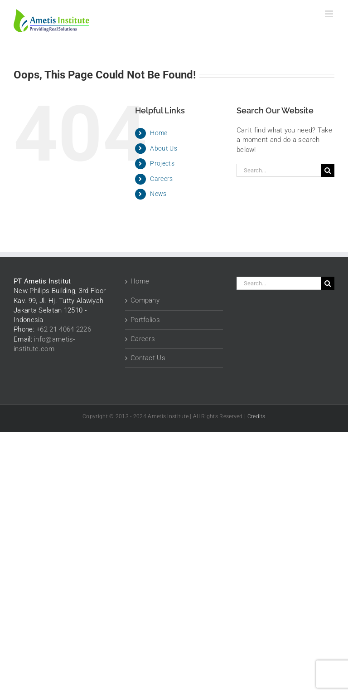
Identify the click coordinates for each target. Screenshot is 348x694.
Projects (162, 163)
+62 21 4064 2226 (63, 329)
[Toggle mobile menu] (329, 14)
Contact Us (147, 358)
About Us (163, 148)
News (158, 193)
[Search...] (279, 170)
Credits (256, 416)
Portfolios (145, 320)
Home (158, 133)
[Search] (327, 170)
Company (145, 300)
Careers (161, 178)
